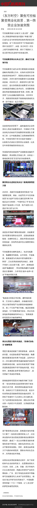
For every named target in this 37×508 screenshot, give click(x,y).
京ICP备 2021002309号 (9, 504)
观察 (5, 11)
